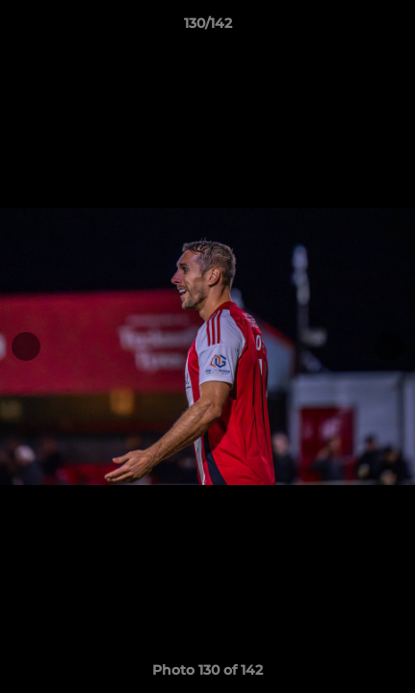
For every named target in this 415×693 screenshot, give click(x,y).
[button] (391, 28)
